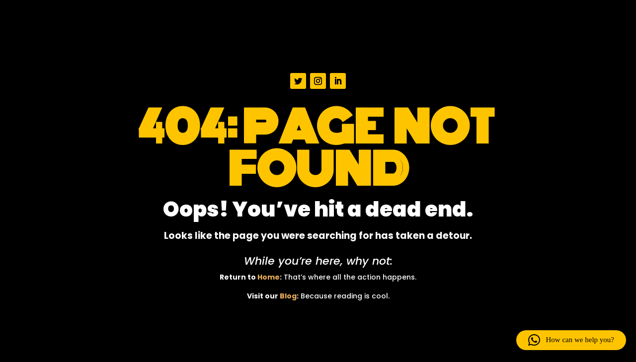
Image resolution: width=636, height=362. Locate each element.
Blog (288, 296)
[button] (571, 340)
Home (268, 277)
